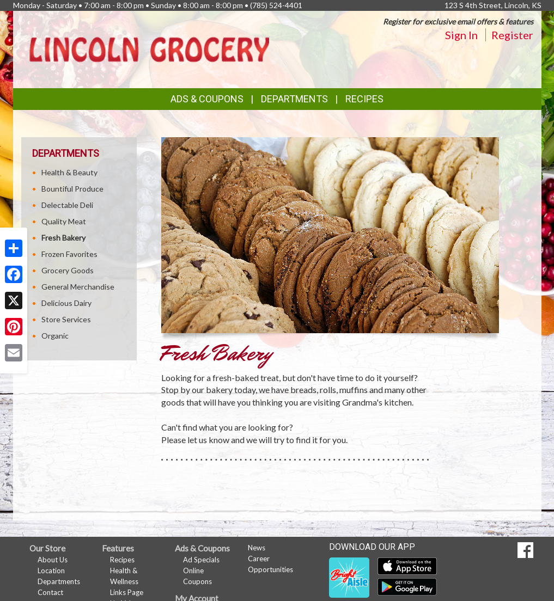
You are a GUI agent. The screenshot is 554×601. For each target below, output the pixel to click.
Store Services (66, 319)
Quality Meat (63, 221)
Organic (55, 335)
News (256, 547)
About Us (53, 559)
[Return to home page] (149, 48)
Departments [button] (294, 99)
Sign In (461, 34)
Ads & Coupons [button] (207, 99)
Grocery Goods (67, 270)
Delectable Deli (67, 205)
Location (51, 570)
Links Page (126, 592)
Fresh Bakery (63, 237)
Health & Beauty (69, 172)
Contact (50, 592)
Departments (59, 581)
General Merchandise (77, 286)
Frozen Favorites (69, 254)
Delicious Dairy (66, 303)
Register (512, 34)
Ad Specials (201, 559)
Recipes (364, 99)
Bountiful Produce (72, 188)
